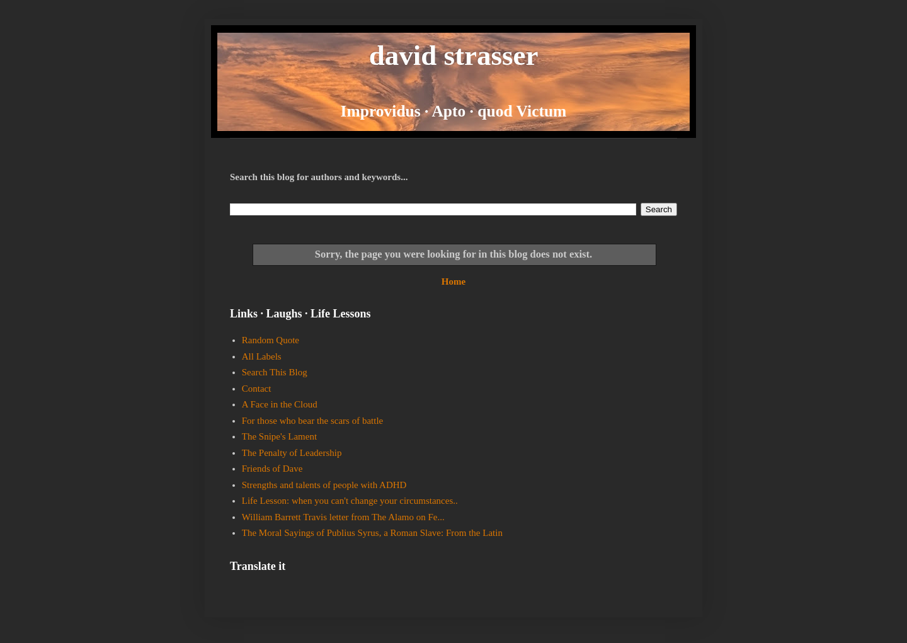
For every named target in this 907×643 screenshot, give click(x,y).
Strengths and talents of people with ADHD (324, 485)
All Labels (262, 356)
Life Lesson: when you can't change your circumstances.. (350, 501)
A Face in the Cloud (279, 404)
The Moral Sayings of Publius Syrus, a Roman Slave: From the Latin (372, 533)
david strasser (454, 55)
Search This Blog (274, 372)
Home (453, 281)
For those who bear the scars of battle (313, 421)
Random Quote (270, 340)
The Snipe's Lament (279, 436)
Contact (256, 389)
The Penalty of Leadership (292, 453)
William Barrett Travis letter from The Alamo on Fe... (343, 517)
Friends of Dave (272, 469)
